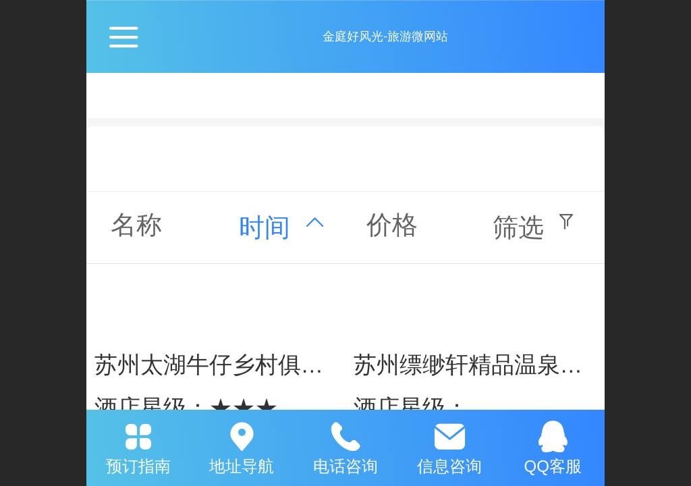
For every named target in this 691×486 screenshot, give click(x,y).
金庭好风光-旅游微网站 (385, 36)
